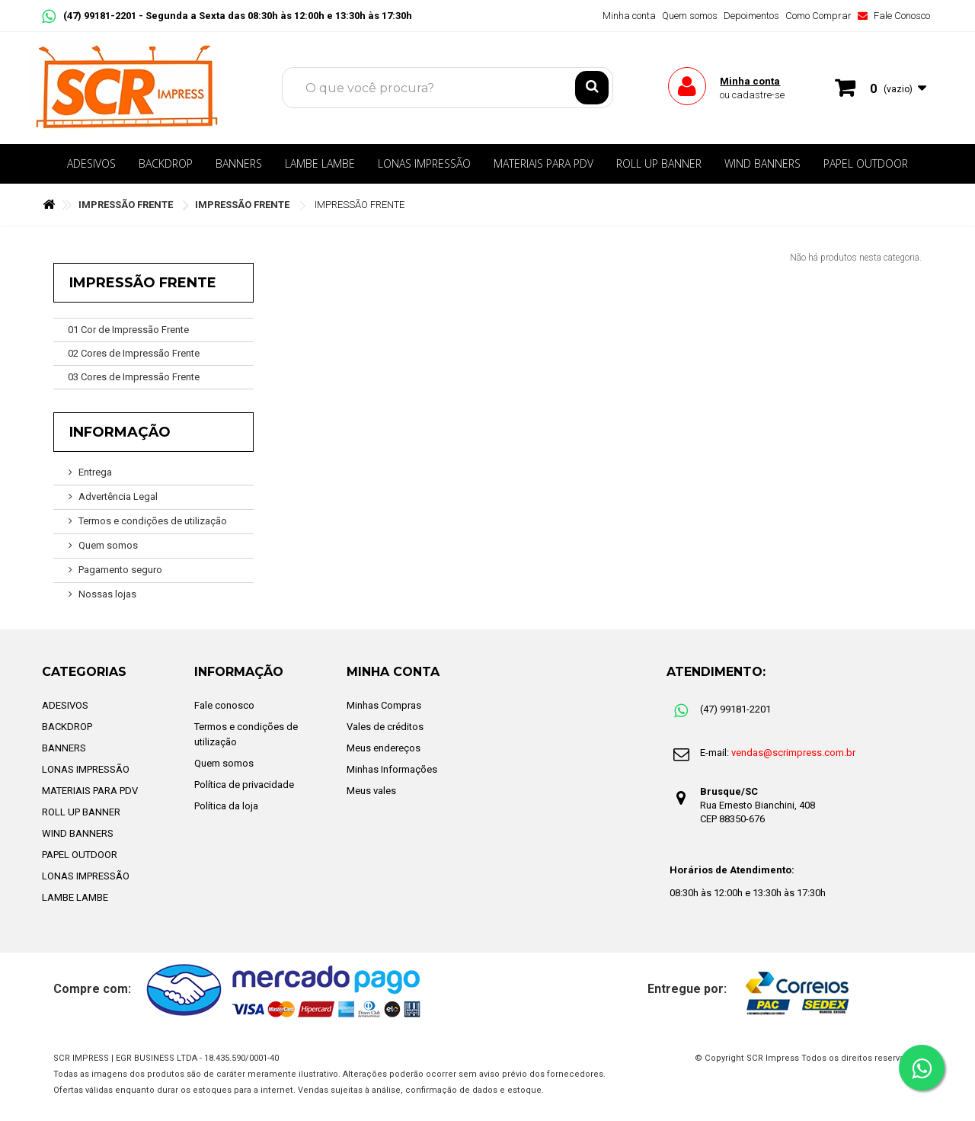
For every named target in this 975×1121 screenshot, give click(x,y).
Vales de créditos (385, 726)
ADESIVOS (91, 163)
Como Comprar (818, 15)
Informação (120, 432)
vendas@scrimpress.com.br (793, 752)
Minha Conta (393, 672)
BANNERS (239, 163)
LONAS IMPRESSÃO (424, 163)
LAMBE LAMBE (320, 163)
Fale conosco (224, 705)
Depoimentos (751, 15)
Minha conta (629, 15)
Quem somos (690, 15)
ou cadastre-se (752, 95)
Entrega (95, 472)
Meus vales (371, 790)
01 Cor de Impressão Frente (128, 329)
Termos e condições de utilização (152, 521)
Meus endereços (383, 748)
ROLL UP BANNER (659, 163)
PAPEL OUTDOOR (865, 163)
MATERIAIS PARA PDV (543, 163)
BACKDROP (166, 163)
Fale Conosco (894, 15)
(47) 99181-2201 (90, 15)
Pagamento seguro (120, 569)
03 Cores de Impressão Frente (134, 377)
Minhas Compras (384, 705)
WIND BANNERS (762, 163)
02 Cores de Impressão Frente (134, 353)
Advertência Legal (118, 496)
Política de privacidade (244, 784)
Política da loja (226, 806)
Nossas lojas (107, 594)
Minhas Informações (392, 769)
